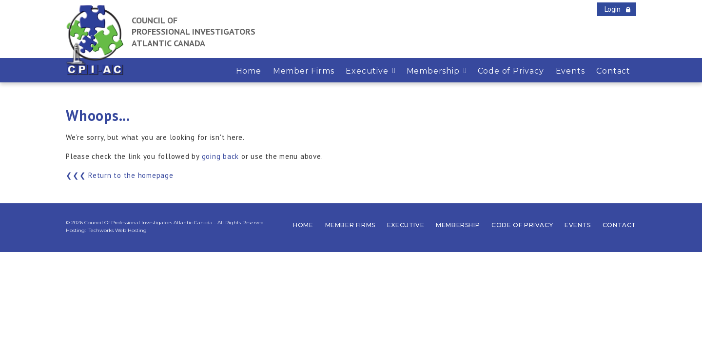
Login (612, 9)
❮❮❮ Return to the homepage (120, 175)
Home (303, 225)
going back (220, 156)
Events (578, 225)
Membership (458, 225)
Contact (619, 225)
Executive (405, 225)
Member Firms (350, 225)
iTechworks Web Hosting (117, 230)
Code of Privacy (522, 225)
